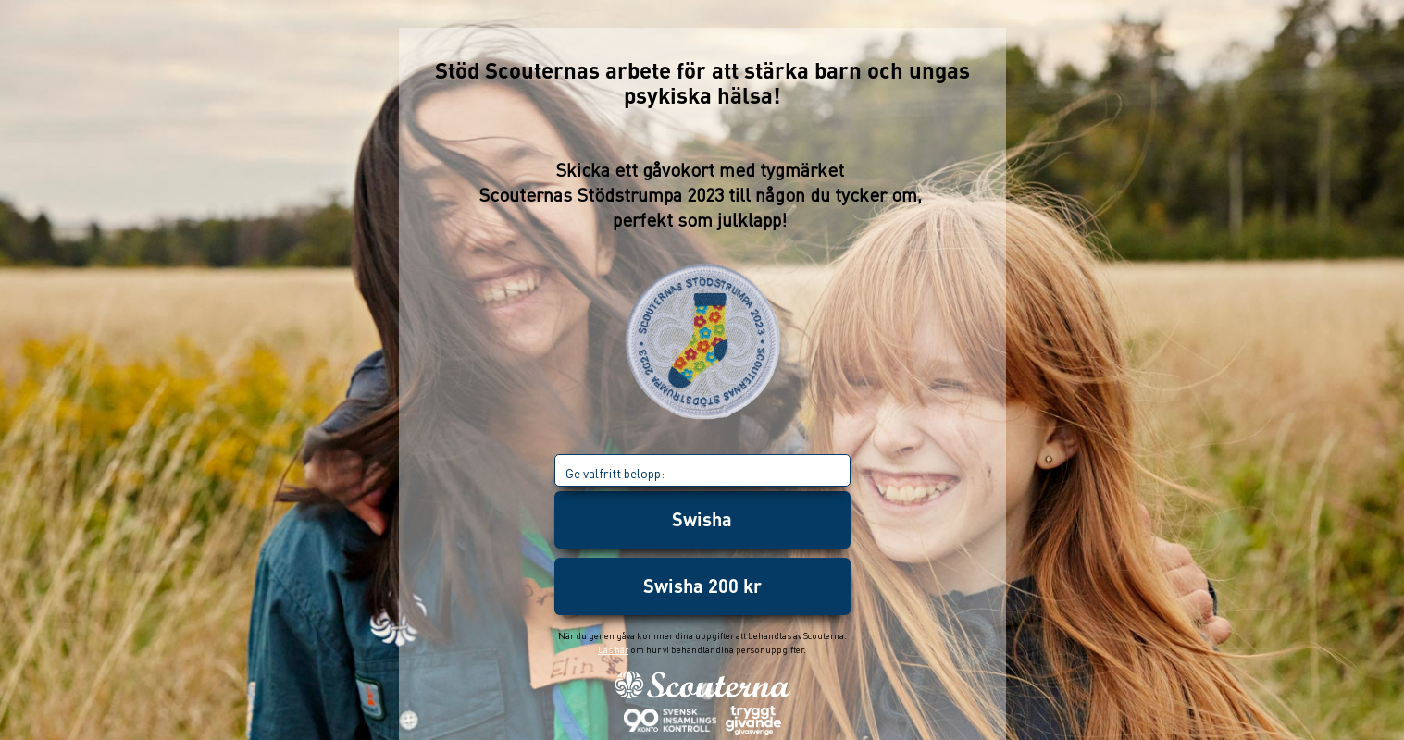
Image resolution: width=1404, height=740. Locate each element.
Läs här (613, 649)
